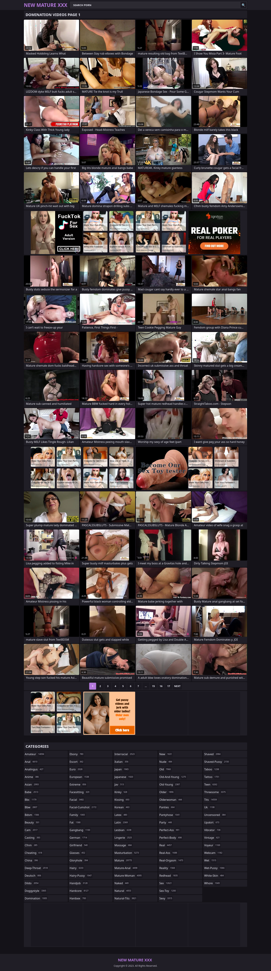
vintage (212, 837)
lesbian (123, 830)
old (165, 769)
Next (177, 686)
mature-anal (126, 868)
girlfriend (79, 845)
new (166, 754)
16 (161, 686)
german (79, 837)
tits (211, 799)
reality (167, 868)
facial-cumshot (83, 807)
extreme (78, 784)
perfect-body (171, 837)
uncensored (215, 814)
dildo (32, 883)
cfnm (31, 845)
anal (31, 761)
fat (75, 822)
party (166, 822)
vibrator (212, 830)
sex (166, 883)
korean (122, 807)
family (78, 814)
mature (123, 860)
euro (76, 769)
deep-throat (37, 868)
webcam (213, 852)
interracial (125, 754)
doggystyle (36, 890)
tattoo (212, 776)
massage (123, 845)
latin (121, 822)
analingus (34, 769)
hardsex (78, 898)
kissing (122, 799)
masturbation (127, 852)
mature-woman (128, 875)
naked (121, 883)
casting (33, 837)
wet (210, 860)
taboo (212, 769)
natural (123, 890)
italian (121, 761)
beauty (32, 822)
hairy (77, 868)
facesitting (80, 792)
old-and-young (173, 776)
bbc (31, 799)
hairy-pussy (81, 875)
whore (212, 883)
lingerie (123, 837)
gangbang (80, 830)
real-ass (168, 852)
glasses (78, 852)
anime (32, 776)
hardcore (79, 890)
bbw (31, 807)
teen (211, 784)
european (80, 776)
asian (32, 784)
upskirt (212, 822)
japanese (124, 776)
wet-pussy (214, 868)
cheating (34, 852)
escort (77, 761)
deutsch (33, 875)
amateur (35, 754)
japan (121, 769)
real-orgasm (171, 860)
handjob (79, 883)
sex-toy (168, 890)
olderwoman (171, 799)
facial (77, 799)
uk (209, 807)
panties (167, 807)
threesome (215, 792)
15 (153, 686)
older (166, 792)
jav (119, 784)
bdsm (32, 814)
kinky (121, 792)
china (32, 860)
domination (36, 898)
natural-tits (125, 898)
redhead (169, 875)
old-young (170, 784)
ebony (77, 754)
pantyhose (170, 814)
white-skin (214, 875)
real (166, 845)
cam (31, 830)
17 (168, 686)
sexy (166, 898)
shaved (212, 754)
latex (121, 814)
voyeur (212, 845)
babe (32, 792)
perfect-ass (169, 830)
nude (166, 761)
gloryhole (79, 860)
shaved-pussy (217, 761)
